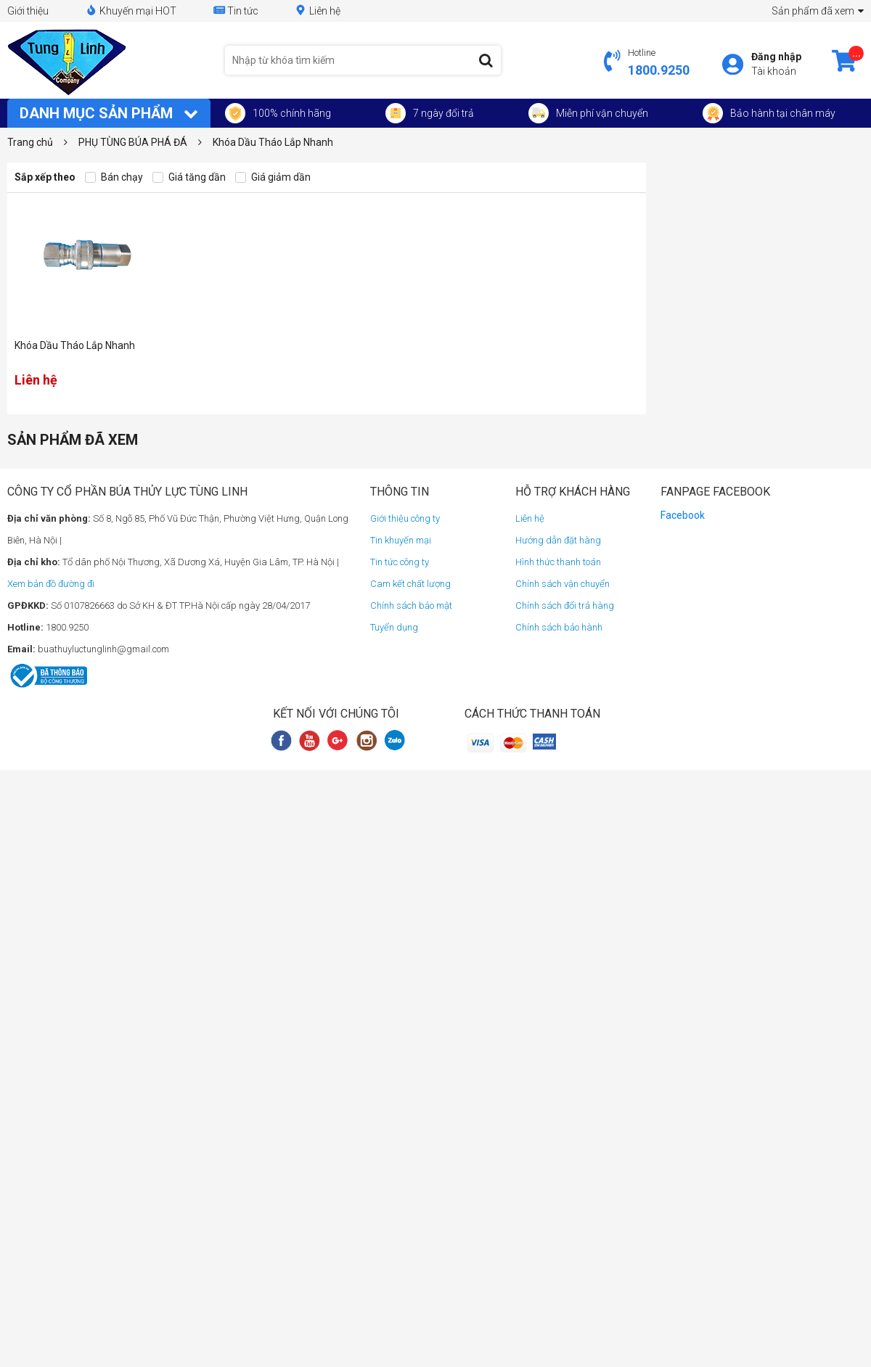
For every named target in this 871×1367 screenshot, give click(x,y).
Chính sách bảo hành (558, 627)
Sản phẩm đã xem (818, 11)
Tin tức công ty (399, 562)
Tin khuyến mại (400, 540)
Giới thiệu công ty (405, 518)
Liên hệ (317, 10)
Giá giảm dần (273, 177)
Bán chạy (114, 177)
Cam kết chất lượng (410, 583)
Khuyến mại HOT (130, 10)
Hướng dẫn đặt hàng (558, 540)
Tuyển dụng (394, 627)
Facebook (683, 515)
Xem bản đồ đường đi (50, 583)
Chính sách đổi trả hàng (564, 605)
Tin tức (235, 10)
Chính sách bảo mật (411, 605)
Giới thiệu (28, 11)
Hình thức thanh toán (558, 562)
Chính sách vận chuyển (562, 583)
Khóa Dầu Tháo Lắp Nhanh (75, 345)
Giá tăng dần (189, 177)
